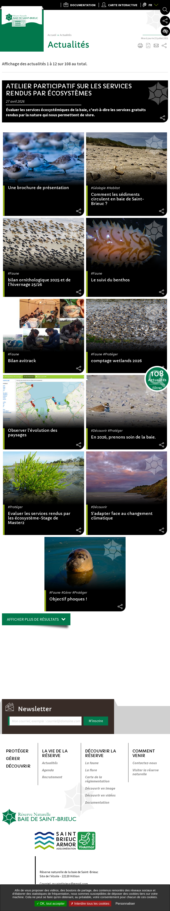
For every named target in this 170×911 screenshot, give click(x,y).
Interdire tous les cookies (90, 903)
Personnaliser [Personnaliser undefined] (125, 903)
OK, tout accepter (50, 903)
